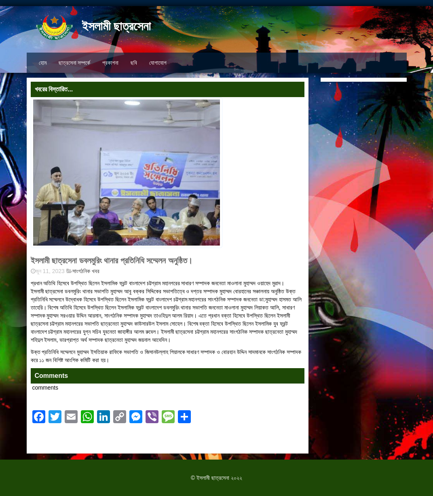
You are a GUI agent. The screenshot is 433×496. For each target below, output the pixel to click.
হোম (42, 62)
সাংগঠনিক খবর (85, 271)
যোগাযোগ (158, 62)
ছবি (134, 62)
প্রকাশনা (110, 62)
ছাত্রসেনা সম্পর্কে (75, 62)
